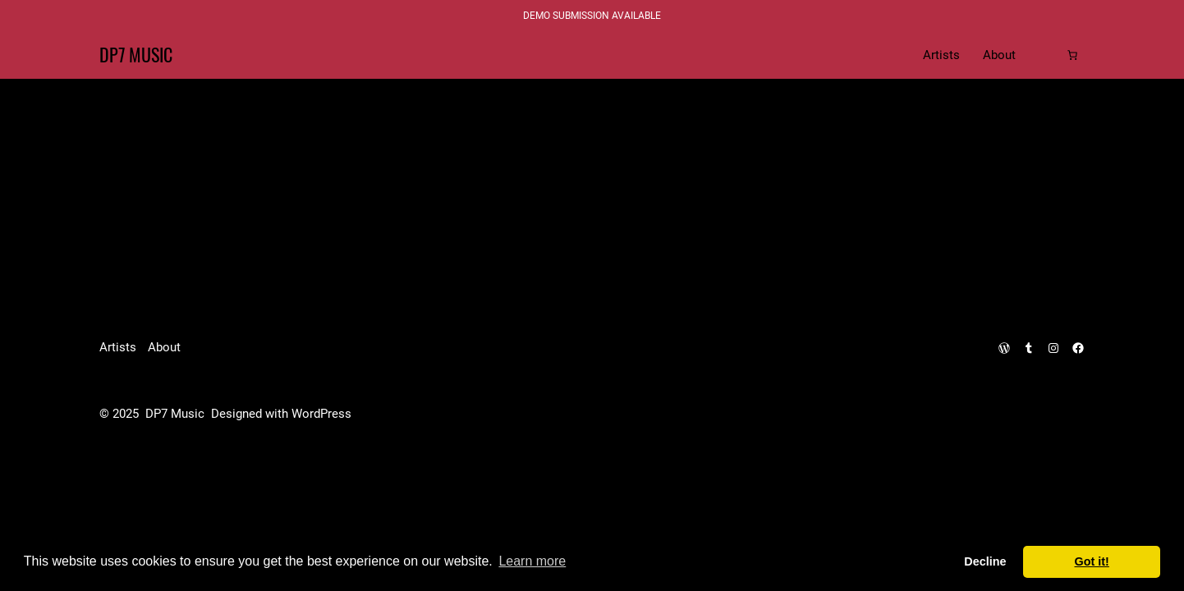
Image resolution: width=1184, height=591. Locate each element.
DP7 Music (135, 55)
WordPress (321, 413)
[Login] (1046, 55)
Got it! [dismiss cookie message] (1092, 561)
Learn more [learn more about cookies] (532, 561)
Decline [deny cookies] (985, 561)
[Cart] (1072, 55)
